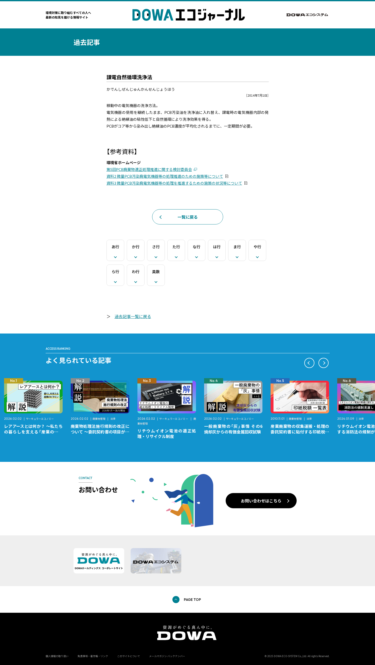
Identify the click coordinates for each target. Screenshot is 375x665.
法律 (112, 419)
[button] (309, 363)
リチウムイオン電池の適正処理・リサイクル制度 (166, 433)
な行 (196, 246)
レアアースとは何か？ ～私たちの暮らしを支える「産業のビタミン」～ (33, 431)
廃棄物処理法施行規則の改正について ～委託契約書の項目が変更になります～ (100, 431)
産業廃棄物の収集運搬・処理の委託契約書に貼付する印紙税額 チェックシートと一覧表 (302, 431)
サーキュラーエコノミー (40, 419)
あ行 (115, 246)
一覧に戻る (187, 217)
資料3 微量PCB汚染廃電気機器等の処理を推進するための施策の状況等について (174, 183)
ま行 (237, 246)
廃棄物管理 (99, 419)
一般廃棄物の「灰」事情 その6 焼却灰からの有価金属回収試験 (235, 429)
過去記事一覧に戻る (133, 316)
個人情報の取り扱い (57, 656)
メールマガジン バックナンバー (167, 656)
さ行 (156, 246)
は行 (217, 246)
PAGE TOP (192, 599)
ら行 (115, 271)
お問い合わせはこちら (261, 501)
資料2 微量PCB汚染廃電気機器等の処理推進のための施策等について (164, 176)
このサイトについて (128, 656)
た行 (176, 246)
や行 (257, 246)
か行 (135, 246)
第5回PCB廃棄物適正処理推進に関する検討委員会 (149, 169)
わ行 (135, 271)
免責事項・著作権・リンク (93, 656)
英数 (156, 271)
